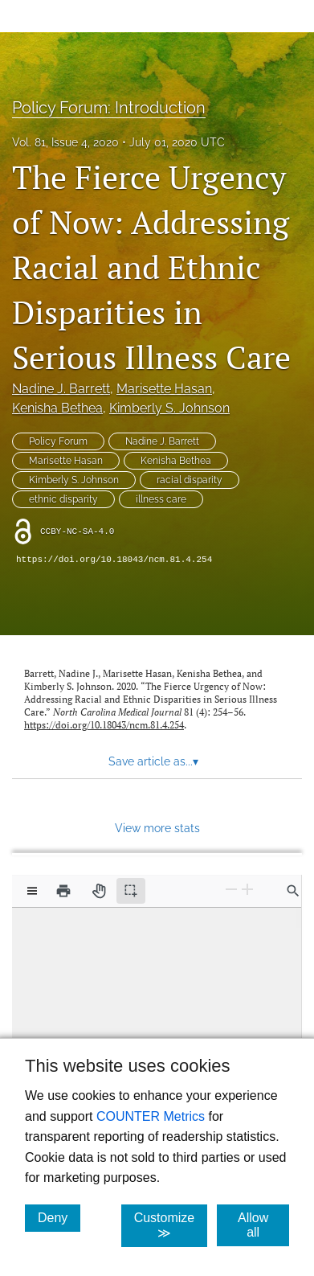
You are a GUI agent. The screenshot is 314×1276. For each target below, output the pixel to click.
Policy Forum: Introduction (109, 107)
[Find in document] (293, 891)
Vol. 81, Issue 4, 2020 (65, 142)
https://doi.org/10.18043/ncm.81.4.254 (114, 559)
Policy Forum (58, 441)
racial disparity (189, 480)
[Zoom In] (247, 890)
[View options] (32, 891)
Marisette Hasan (164, 388)
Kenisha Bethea (57, 408)
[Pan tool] (98, 891)
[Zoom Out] (231, 890)
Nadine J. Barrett (61, 388)
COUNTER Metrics (150, 1116)
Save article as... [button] (153, 761)
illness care (161, 499)
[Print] (63, 891)
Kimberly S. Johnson (169, 408)
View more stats (157, 828)
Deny (59, 1217)
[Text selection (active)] (130, 891)
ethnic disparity (63, 499)
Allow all (263, 1225)
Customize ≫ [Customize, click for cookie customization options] (171, 1225)
